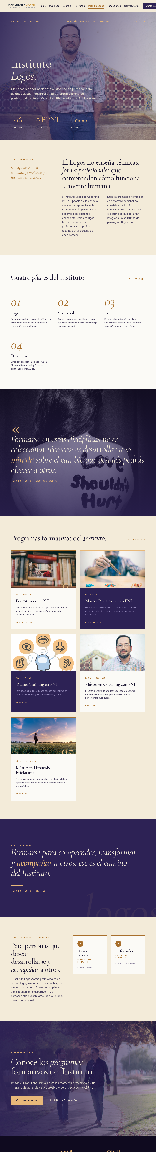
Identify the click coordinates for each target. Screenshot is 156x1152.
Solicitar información (63, 1100)
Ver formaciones (27, 1100)
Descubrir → (24, 622)
